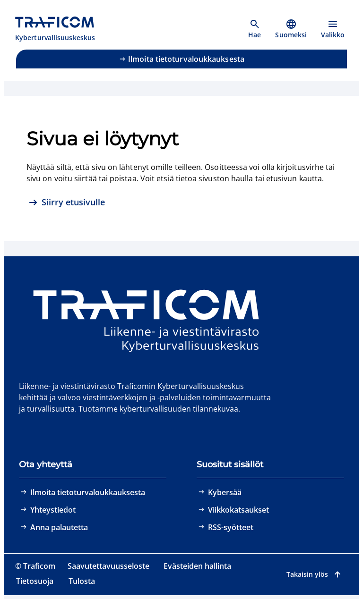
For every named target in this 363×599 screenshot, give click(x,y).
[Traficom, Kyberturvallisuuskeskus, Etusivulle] (60, 29)
